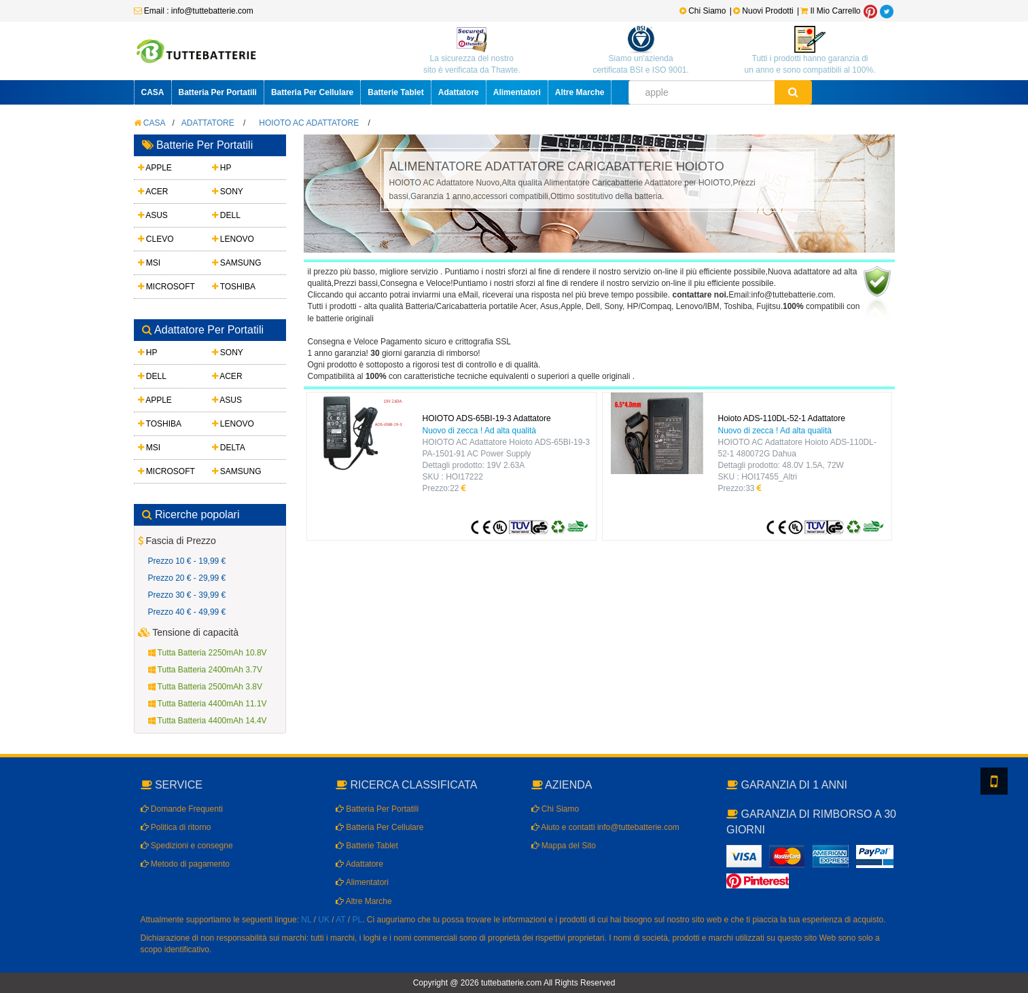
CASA (152, 92)
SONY (227, 191)
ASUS (153, 215)
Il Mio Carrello (830, 11)
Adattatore (458, 92)
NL (306, 919)
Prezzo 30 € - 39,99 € (187, 595)
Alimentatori (517, 92)
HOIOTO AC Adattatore (309, 123)
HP (222, 168)
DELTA (228, 447)
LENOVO (233, 239)
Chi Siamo (702, 11)
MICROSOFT (166, 286)
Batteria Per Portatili (218, 92)
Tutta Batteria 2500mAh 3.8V (205, 686)
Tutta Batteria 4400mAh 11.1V (207, 703)
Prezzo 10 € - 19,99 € (187, 561)
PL (358, 919)
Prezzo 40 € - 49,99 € (187, 612)
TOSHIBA (234, 286)
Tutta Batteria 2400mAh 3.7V (205, 669)
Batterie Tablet (395, 92)
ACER (153, 191)
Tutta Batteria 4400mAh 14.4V (207, 720)
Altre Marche (580, 92)
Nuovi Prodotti (764, 11)
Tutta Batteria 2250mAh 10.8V (207, 652)
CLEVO (156, 239)
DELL (226, 215)
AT (340, 919)
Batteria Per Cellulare (312, 92)
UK (324, 919)
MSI (149, 263)
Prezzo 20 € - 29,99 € (187, 578)
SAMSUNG (237, 263)
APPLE (155, 168)
